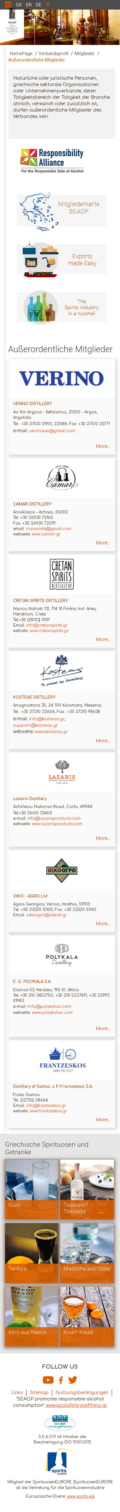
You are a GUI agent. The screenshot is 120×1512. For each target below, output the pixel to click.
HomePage (21, 53)
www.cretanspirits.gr (48, 631)
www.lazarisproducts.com (57, 824)
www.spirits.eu (80, 1496)
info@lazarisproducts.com (53, 818)
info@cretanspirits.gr (47, 625)
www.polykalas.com (52, 1012)
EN (29, 4)
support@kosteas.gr (35, 725)
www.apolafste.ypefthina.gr (76, 1405)
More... (103, 446)
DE (38, 4)
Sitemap (39, 1392)
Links (17, 1392)
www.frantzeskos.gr (47, 1111)
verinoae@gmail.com (52, 431)
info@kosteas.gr (47, 719)
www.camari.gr (46, 534)
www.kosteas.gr (51, 732)
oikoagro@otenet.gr (46, 915)
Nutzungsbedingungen (81, 1392)
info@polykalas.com (49, 1006)
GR (19, 4)
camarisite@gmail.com (48, 529)
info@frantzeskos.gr (46, 1105)
